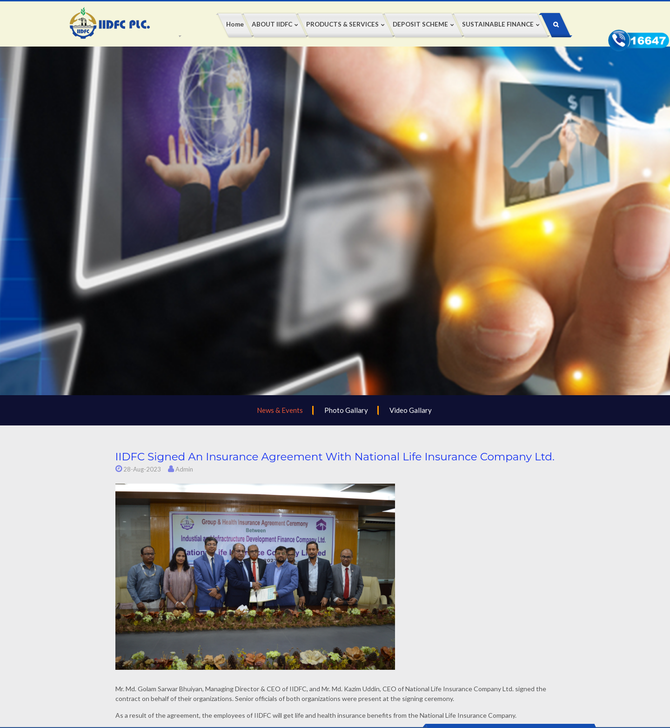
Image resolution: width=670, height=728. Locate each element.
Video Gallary (410, 410)
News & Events (280, 410)
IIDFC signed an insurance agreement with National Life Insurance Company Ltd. (335, 456)
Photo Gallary (346, 410)
